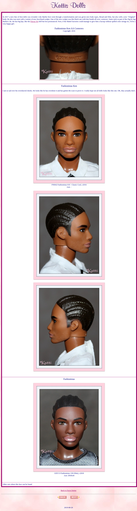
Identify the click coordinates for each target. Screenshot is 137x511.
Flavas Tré (34, 21)
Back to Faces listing (68, 490)
